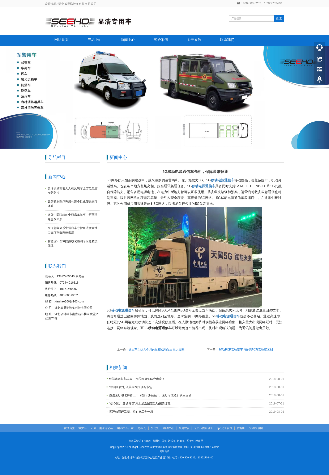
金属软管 (184, 428)
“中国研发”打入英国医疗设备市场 (130, 387)
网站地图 (164, 451)
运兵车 (172, 440)
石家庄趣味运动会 (102, 428)
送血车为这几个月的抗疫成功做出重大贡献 (156, 349)
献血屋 (199, 440)
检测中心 (168, 428)
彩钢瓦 (142, 428)
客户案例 (161, 40)
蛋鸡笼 (155, 428)
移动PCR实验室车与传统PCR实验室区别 (245, 349)
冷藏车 (147, 440)
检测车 (156, 440)
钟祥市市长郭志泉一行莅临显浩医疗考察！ (137, 379)
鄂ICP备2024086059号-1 (198, 447)
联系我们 (227, 40)
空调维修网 (256, 428)
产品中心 (94, 40)
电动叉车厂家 (125, 428)
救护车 (82, 428)
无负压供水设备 (203, 428)
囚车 (164, 440)
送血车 (181, 440)
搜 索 (279, 18)
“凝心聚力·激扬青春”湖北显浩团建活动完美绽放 (140, 403)
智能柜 (241, 428)
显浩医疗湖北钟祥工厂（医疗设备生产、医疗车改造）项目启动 (150, 395)
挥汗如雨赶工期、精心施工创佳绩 (131, 411)
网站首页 (61, 40)
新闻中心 (128, 40)
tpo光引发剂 (224, 428)
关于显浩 (194, 40)
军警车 (190, 440)
